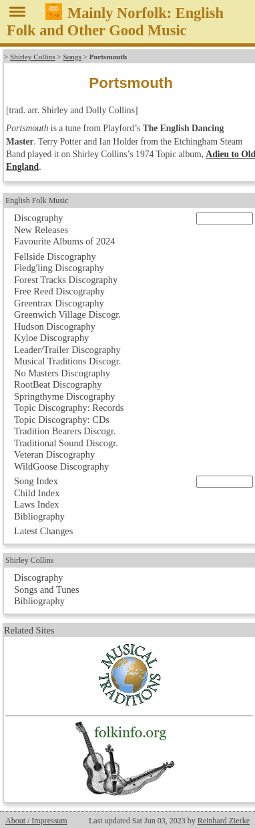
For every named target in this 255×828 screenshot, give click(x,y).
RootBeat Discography (58, 384)
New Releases (41, 229)
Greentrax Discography (59, 303)
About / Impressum (36, 820)
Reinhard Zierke (224, 820)
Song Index (36, 481)
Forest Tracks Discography (65, 279)
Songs (72, 57)
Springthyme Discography (64, 396)
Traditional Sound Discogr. (66, 443)
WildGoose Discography (61, 466)
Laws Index (36, 504)
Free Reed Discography (59, 291)
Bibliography (39, 516)
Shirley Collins (32, 57)
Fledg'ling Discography (59, 267)
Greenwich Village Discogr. (67, 314)
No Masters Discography (62, 373)
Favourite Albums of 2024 (64, 241)
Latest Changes (43, 531)
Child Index (36, 493)
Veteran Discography (54, 454)
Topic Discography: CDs (61, 419)
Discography (38, 217)
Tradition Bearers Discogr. (65, 431)
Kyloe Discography (51, 337)
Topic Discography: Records (68, 407)
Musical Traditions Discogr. (67, 361)
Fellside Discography (55, 256)
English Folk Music (37, 200)
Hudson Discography (54, 326)
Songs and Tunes (46, 589)
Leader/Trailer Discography (67, 349)
